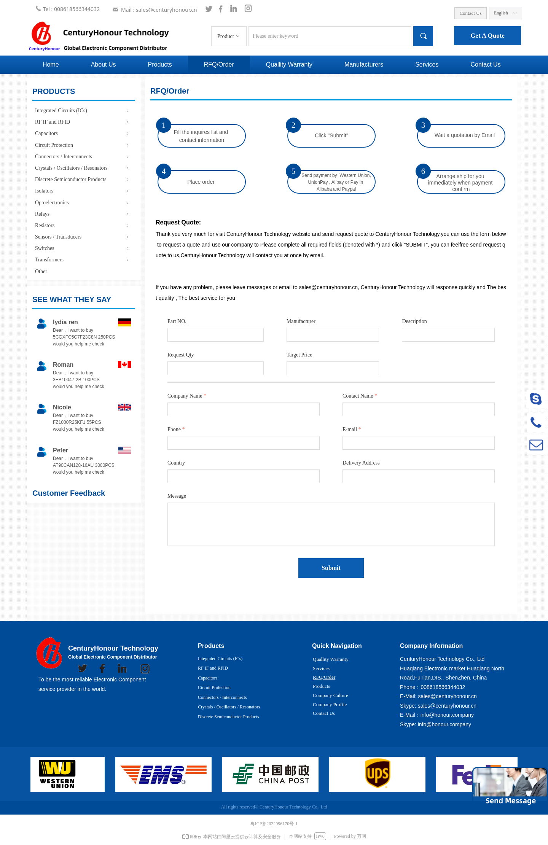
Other (41, 271)
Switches (82, 248)
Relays (82, 214)
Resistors (82, 225)
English (501, 13)
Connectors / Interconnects (82, 156)
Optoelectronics (82, 202)
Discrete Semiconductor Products (82, 179)
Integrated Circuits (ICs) (82, 110)
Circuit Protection (82, 145)
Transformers (82, 260)
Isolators (82, 191)
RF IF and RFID (82, 122)
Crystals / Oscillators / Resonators (82, 168)
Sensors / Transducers (82, 237)
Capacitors (82, 133)
